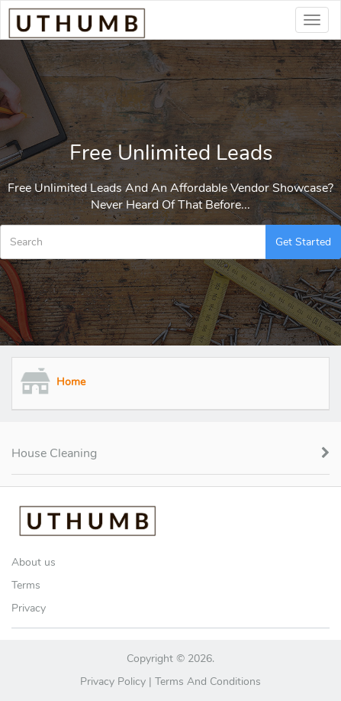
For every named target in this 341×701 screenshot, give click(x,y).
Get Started (303, 242)
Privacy (28, 608)
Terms (25, 585)
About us (33, 562)
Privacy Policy (113, 681)
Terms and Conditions (208, 681)
